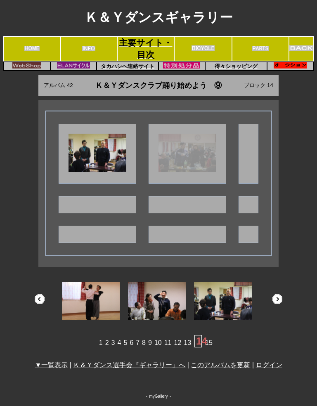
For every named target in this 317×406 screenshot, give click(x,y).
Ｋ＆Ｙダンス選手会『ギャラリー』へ (129, 364)
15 (209, 342)
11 (168, 342)
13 (187, 342)
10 (158, 342)
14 (201, 341)
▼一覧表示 (51, 364)
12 (178, 342)
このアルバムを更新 (220, 364)
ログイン (269, 364)
